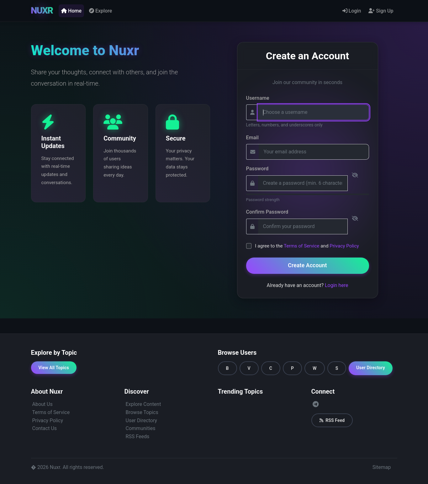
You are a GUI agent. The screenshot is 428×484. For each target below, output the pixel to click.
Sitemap (382, 467)
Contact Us (44, 428)
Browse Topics (142, 412)
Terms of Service (302, 246)
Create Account (307, 265)
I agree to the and (307, 246)
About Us (42, 404)
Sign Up (380, 11)
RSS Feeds (138, 436)
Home (71, 11)
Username (257, 98)
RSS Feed (332, 420)
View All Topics (54, 367)
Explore (100, 11)
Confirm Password (267, 212)
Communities (141, 428)
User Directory (370, 367)
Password (257, 169)
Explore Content (143, 404)
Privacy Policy (344, 246)
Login (351, 11)
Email (252, 138)
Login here (336, 285)
